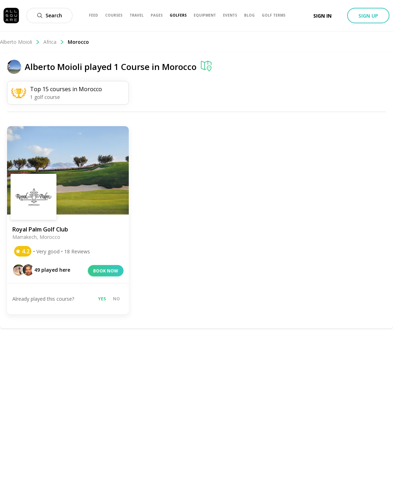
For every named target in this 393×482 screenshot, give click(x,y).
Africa (53, 42)
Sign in (322, 15)
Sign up (368, 15)
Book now (105, 271)
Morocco (78, 42)
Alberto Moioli (20, 42)
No (116, 299)
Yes (102, 299)
